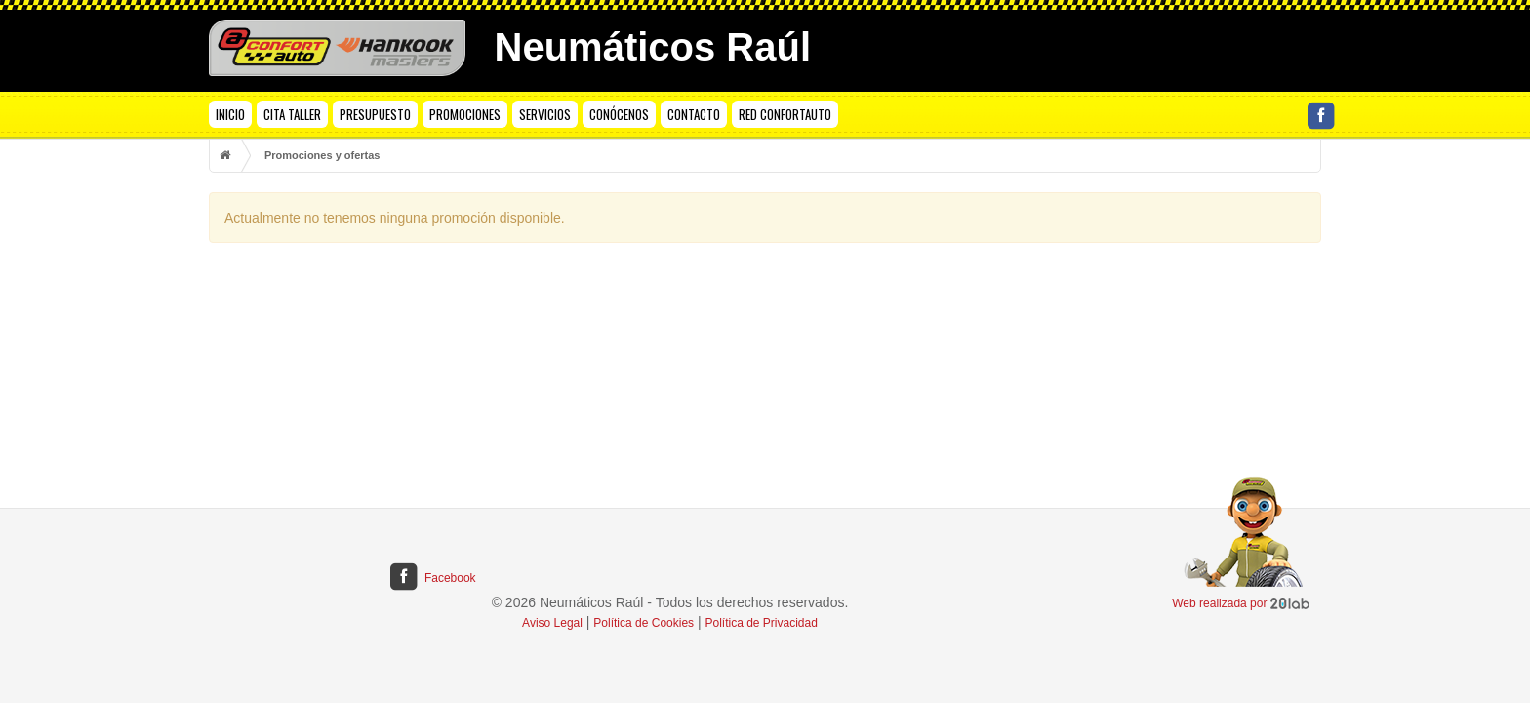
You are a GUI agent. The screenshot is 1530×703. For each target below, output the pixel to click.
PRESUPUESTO (375, 114)
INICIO (230, 114)
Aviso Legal (552, 623)
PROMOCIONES (465, 114)
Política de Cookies (643, 623)
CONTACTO (693, 114)
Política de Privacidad (761, 623)
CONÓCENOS (619, 114)
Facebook (432, 578)
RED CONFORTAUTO (785, 114)
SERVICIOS (545, 114)
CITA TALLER (292, 114)
